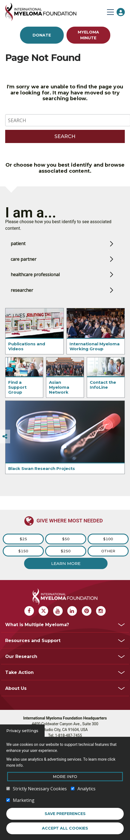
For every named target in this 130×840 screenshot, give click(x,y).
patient (18, 243)
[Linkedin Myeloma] (72, 611)
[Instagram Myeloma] (101, 611)
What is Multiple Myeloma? (37, 624)
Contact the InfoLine (103, 385)
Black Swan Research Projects (41, 468)
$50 (66, 539)
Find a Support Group (17, 387)
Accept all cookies (65, 829)
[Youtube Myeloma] (58, 611)
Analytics (86, 790)
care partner (23, 259)
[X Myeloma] (43, 611)
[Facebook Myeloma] (29, 611)
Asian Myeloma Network (59, 387)
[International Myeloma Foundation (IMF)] (54, 12)
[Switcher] (4, 436)
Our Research (21, 656)
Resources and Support (32, 640)
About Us (16, 688)
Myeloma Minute (88, 35)
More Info (65, 777)
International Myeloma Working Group (95, 346)
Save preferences (65, 815)
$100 (108, 539)
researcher (22, 290)
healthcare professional (35, 274)
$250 (66, 551)
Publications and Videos (26, 346)
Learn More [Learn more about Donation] (65, 563)
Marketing (23, 802)
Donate (42, 35)
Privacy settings (22, 732)
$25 (23, 539)
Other (108, 551)
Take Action (19, 672)
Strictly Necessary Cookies (40, 790)
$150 (23, 551)
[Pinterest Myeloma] (86, 611)
